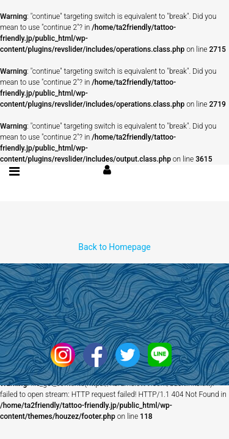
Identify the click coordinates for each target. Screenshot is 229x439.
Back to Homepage (114, 247)
